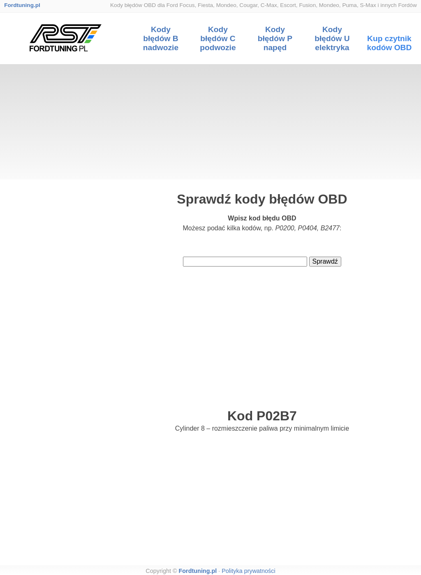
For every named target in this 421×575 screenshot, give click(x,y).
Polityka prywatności (248, 571)
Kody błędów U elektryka (332, 38)
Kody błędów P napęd (275, 38)
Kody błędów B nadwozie (160, 38)
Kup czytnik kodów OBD (389, 43)
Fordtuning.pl (22, 5)
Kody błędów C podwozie (218, 38)
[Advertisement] (210, 121)
